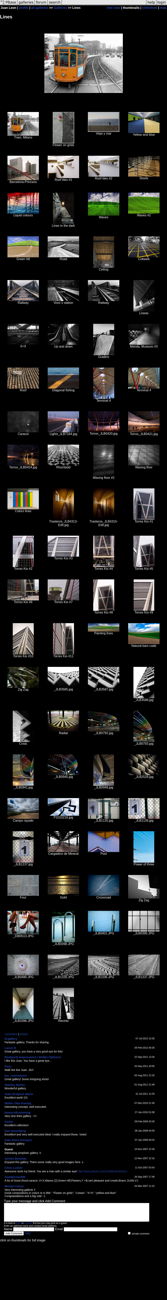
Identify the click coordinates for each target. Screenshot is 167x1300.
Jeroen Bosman (16, 1158)
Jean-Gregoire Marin (19, 1094)
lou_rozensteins (16, 1075)
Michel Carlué (14, 1186)
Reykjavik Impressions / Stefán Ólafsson (33, 1057)
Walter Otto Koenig (18, 1103)
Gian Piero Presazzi (18, 1140)
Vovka (9, 1121)
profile (23, 7)
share (24, 1034)
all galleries (39, 7)
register (28, 1226)
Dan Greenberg (15, 1130)
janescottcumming (18, 1112)
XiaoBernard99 (15, 1177)
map (163, 7)
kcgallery (11, 1038)
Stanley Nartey (15, 1084)
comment (11, 1034)
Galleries (60, 7)
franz (8, 1066)
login (18, 1226)
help (28, 1236)
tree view (113, 7)
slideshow (149, 7)
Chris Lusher (14, 1167)
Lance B (10, 1048)
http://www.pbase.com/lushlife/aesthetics (102, 1171)
